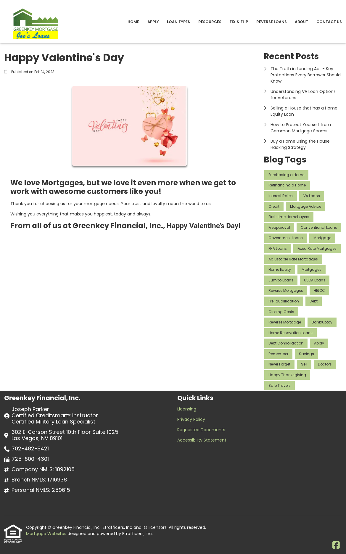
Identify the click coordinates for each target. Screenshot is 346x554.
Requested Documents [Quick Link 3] (201, 430)
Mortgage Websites (46, 534)
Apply (153, 21)
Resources (209, 21)
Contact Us (329, 21)
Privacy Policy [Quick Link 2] (191, 419)
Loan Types (178, 21)
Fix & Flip (239, 21)
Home (133, 21)
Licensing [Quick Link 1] (186, 409)
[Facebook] (336, 545)
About (301, 21)
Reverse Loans (271, 21)
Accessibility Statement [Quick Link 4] (201, 440)
